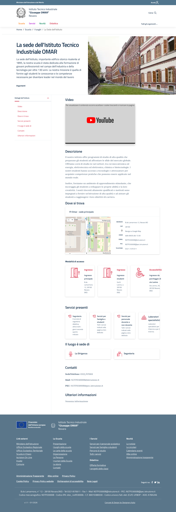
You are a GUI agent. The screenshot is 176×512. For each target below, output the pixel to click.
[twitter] (155, 482)
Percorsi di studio (98, 450)
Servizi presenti (24, 121)
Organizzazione (60, 454)
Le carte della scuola (62, 450)
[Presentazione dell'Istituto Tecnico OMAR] (100, 123)
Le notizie (130, 443)
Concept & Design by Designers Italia (120, 502)
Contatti (21, 130)
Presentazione (59, 443)
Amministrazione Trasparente (30, 476)
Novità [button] (42, 23)
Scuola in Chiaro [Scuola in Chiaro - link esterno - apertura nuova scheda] (23, 454)
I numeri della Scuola (62, 460)
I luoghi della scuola (62, 447)
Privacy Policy (68, 476)
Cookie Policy (22, 481)
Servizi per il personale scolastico (105, 443)
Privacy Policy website (43, 481)
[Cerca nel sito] (152, 12)
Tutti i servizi (95, 454)
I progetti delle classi (99, 468)
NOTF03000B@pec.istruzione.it (136, 244)
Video (20, 106)
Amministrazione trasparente (139, 457)
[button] (33, 98)
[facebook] (152, 482)
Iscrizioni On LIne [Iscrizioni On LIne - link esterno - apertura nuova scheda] (24, 457)
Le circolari (131, 447)
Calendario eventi (134, 450)
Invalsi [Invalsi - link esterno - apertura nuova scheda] (19, 460)
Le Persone (58, 457)
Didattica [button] (54, 23)
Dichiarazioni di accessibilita (70, 481)
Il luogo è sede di (24, 125)
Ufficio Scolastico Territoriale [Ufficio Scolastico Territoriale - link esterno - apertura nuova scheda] (29, 450)
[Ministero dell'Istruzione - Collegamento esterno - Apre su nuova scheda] (30, 2)
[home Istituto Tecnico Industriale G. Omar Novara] (63, 13)
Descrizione (22, 111)
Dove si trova (23, 116)
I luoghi (37, 29)
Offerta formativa (98, 465)
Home (19, 29)
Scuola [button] (21, 23)
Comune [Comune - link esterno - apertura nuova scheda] (20, 464)
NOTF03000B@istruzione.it (135, 240)
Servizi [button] (32, 23)
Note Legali (92, 481)
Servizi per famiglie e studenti (103, 447)
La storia (57, 464)
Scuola (28, 29)
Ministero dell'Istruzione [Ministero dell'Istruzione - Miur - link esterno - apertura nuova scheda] (27, 443)
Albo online (131, 454)
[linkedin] (158, 482)
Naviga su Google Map (133, 231)
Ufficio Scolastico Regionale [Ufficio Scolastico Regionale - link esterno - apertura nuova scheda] (29, 447)
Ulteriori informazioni (26, 135)
